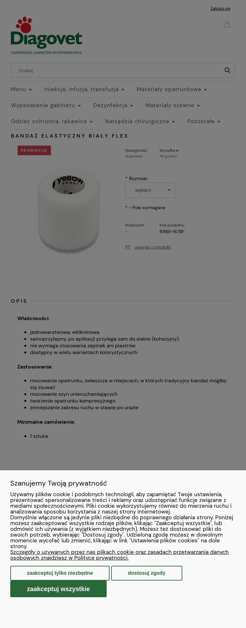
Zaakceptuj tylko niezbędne (60, 573)
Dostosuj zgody (146, 573)
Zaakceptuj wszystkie (58, 588)
